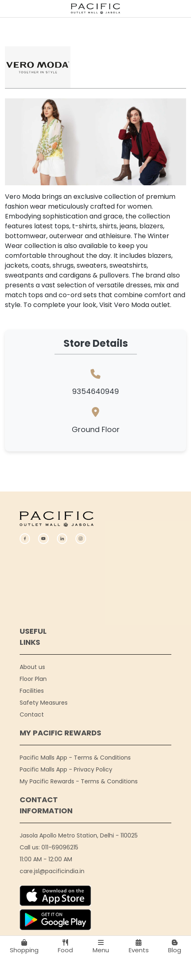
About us (32, 667)
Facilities (32, 691)
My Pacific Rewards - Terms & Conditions (79, 781)
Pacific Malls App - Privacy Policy (66, 769)
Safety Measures (44, 703)
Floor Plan (33, 679)
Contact (32, 714)
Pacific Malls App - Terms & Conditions (75, 757)
